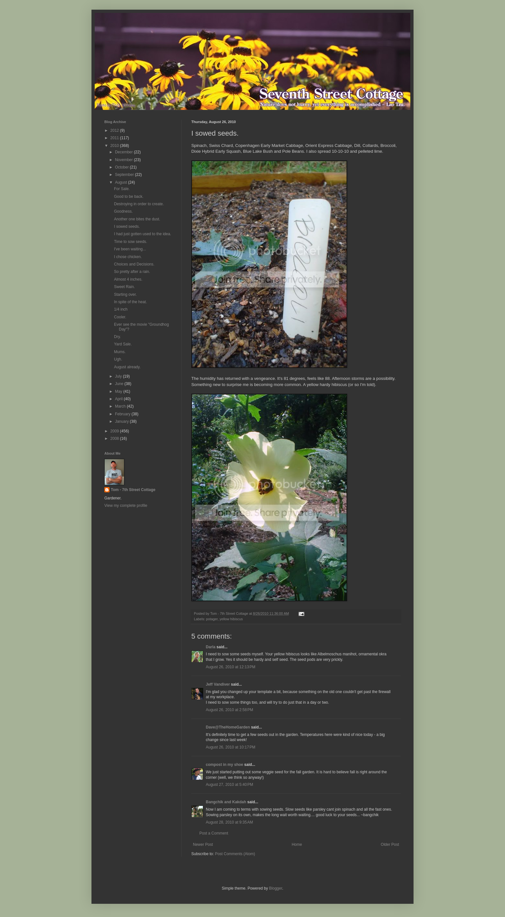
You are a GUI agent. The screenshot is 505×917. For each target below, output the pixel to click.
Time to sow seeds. (130, 241)
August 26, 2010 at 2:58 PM (229, 710)
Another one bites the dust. (137, 219)
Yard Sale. (123, 344)
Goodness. (123, 211)
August (121, 182)
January (122, 421)
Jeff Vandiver (218, 684)
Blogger (275, 888)
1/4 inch (121, 309)
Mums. (120, 352)
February (123, 414)
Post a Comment (213, 833)
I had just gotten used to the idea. (142, 234)
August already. (127, 367)
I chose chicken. (128, 257)
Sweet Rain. (124, 287)
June (119, 383)
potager (212, 619)
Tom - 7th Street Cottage (133, 489)
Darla (210, 647)
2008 (115, 438)
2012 (115, 130)
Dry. (117, 336)
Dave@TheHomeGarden (228, 727)
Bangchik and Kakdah (226, 802)
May (119, 391)
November (124, 160)
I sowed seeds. (127, 226)
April (119, 399)
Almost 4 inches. (128, 279)
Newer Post (203, 844)
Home (297, 844)
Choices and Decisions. (134, 264)
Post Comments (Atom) (235, 854)
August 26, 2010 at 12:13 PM (230, 667)
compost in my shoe (224, 764)
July (119, 376)
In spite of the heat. (130, 302)
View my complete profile (125, 505)
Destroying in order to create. (139, 204)
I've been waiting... (130, 249)
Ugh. (118, 359)
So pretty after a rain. (132, 271)
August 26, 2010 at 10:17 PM (230, 747)
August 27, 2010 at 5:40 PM (229, 784)
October (122, 167)
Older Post (390, 844)
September (125, 174)
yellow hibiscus (231, 619)
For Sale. (122, 189)
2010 (115, 145)
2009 (115, 431)
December (124, 152)
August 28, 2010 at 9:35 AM (229, 822)
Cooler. (120, 317)
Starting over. (125, 294)
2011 (115, 138)
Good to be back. (128, 196)
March (121, 406)
